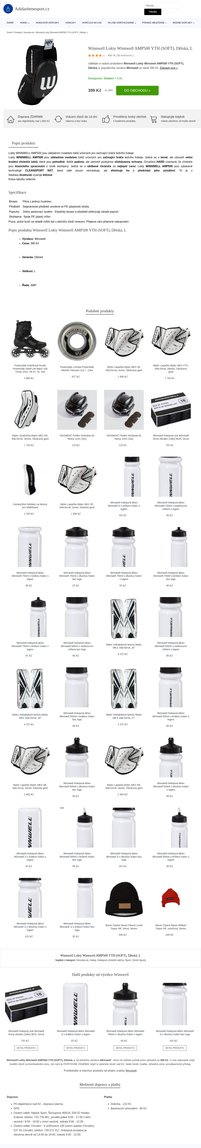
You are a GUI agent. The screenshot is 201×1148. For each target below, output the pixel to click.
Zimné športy (139, 960)
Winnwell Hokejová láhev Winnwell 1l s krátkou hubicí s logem (30, 856)
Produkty (18, 32)
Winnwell (132, 67)
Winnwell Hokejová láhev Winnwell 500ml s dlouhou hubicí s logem (171, 786)
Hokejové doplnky (47, 22)
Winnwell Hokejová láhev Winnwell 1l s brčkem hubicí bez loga (77, 926)
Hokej (23, 22)
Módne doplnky (182, 22)
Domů (10, 22)
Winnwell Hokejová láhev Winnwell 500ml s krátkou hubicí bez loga (77, 716)
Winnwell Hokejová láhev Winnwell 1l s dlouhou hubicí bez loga (124, 856)
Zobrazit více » (169, 67)
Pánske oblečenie (153, 22)
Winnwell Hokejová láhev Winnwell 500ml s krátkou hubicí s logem (170, 716)
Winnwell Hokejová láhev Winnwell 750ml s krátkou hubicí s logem (30, 575)
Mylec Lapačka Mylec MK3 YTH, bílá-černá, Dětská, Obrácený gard (171, 368)
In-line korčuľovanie (121, 22)
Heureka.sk (29, 32)
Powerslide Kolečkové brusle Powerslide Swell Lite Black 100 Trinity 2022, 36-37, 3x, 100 (30, 368)
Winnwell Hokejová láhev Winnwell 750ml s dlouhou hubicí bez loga (77, 575)
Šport (128, 960)
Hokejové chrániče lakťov (110, 960)
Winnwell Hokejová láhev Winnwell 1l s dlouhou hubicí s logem (30, 926)
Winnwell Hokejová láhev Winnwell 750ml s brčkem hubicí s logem (30, 646)
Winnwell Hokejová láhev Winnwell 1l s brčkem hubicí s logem (124, 505)
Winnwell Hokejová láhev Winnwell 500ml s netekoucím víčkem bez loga (77, 646)
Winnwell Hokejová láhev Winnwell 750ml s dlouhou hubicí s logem (124, 575)
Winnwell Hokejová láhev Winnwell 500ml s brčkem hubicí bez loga (77, 856)
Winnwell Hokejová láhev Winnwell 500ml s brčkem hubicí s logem (170, 856)
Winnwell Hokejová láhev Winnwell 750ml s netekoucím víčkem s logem (171, 505)
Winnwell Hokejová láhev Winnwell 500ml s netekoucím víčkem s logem (171, 646)
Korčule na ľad (92, 22)
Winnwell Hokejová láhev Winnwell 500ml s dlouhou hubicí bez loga (77, 786)
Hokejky (71, 22)
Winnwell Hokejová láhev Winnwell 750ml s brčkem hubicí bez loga (170, 575)
